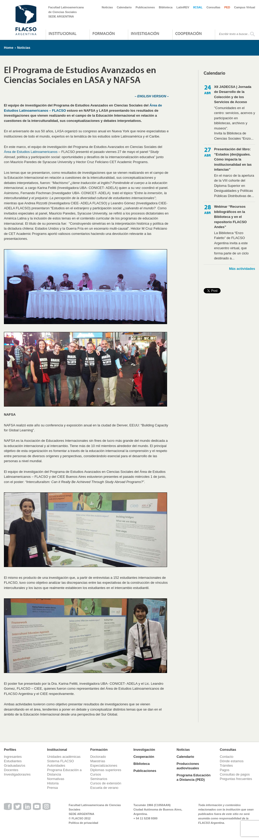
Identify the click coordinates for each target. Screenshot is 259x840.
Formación (103, 33)
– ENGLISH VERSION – (152, 96)
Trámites (226, 765)
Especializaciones (103, 765)
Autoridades (56, 765)
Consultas (213, 7)
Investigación (145, 33)
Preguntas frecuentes (236, 779)
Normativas (55, 779)
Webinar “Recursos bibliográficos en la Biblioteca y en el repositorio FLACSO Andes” (230, 217)
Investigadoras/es (17, 774)
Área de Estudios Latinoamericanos (30, 152)
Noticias (107, 7)
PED (227, 7)
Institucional (62, 33)
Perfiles (10, 750)
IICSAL (198, 7)
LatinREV (182, 7)
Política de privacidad (83, 822)
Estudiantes (13, 761)
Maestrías (97, 761)
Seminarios (98, 779)
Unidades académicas (63, 757)
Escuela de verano (104, 788)
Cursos (95, 774)
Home (8, 48)
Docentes (11, 770)
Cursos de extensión (105, 783)
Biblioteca (166, 7)
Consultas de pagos (235, 774)
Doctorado (98, 757)
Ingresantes (13, 757)
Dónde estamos (232, 761)
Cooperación (188, 33)
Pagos (224, 770)
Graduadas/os (14, 765)
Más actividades (242, 269)
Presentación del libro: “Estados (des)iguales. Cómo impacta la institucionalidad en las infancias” (233, 159)
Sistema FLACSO (60, 761)
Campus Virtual (244, 7)
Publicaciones (145, 7)
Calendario (124, 7)
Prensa (52, 788)
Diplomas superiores (105, 770)
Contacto (226, 757)
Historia (52, 783)
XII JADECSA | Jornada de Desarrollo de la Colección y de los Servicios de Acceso (232, 94)
